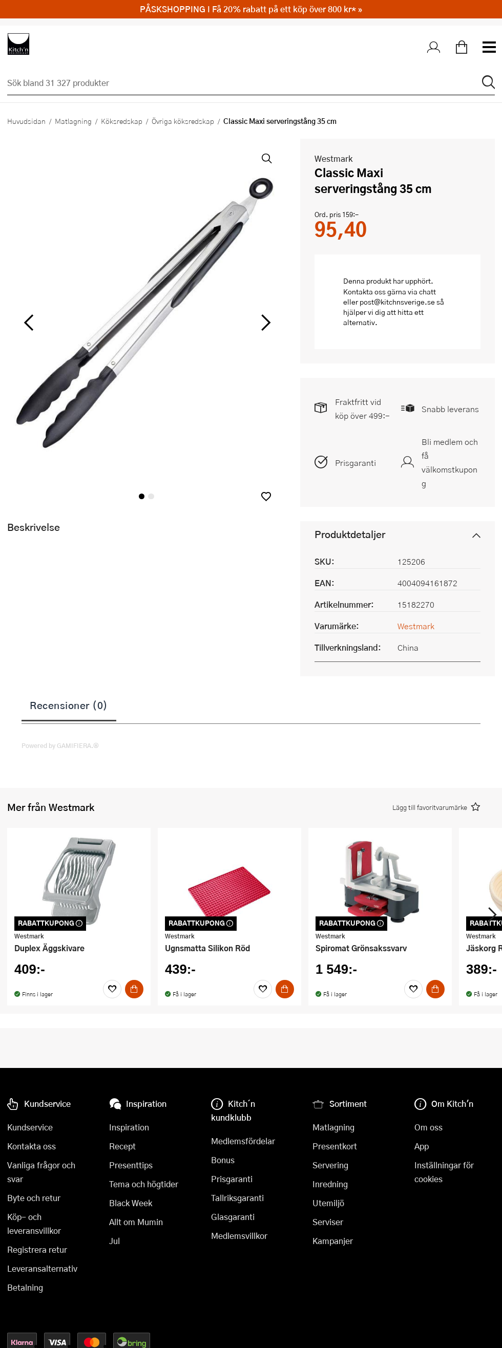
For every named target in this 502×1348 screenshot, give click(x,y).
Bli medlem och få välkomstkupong (450, 462)
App (421, 1146)
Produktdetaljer (350, 534)
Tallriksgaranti (237, 1198)
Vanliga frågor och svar (41, 1172)
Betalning (25, 1287)
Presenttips (131, 1165)
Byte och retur (33, 1198)
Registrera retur (37, 1249)
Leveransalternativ (42, 1268)
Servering (330, 1165)
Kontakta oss (31, 1146)
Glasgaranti (233, 1217)
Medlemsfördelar (243, 1141)
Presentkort (334, 1146)
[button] (266, 496)
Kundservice (30, 1127)
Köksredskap (121, 120)
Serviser (327, 1222)
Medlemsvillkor (239, 1236)
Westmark (333, 158)
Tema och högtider (143, 1184)
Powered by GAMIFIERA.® (60, 745)
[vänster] (29, 323)
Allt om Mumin (136, 1222)
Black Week (130, 1203)
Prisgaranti (355, 462)
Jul (114, 1241)
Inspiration (129, 1127)
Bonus (223, 1160)
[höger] (264, 323)
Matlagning (73, 120)
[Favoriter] (112, 989)
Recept (122, 1146)
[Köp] (134, 989)
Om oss (428, 1127)
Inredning (330, 1184)
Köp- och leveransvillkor (34, 1223)
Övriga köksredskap (183, 120)
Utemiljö (328, 1203)
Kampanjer (332, 1241)
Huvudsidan (26, 120)
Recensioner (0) (69, 705)
